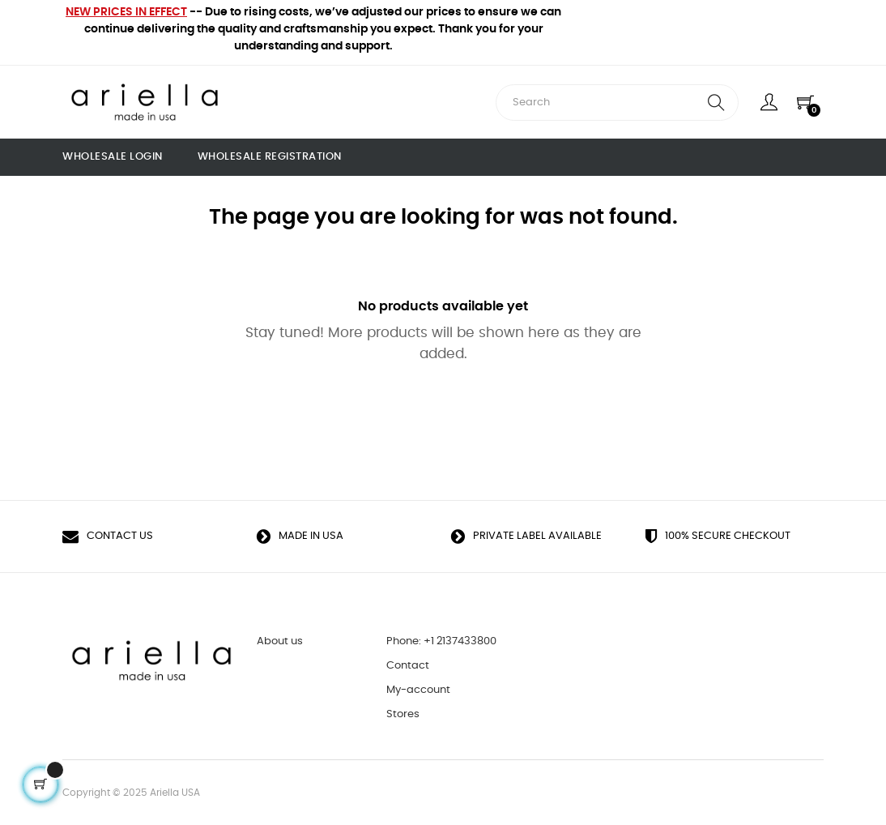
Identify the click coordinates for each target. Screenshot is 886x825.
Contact (407, 665)
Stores (403, 714)
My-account (418, 690)
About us (280, 641)
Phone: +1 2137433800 (441, 641)
